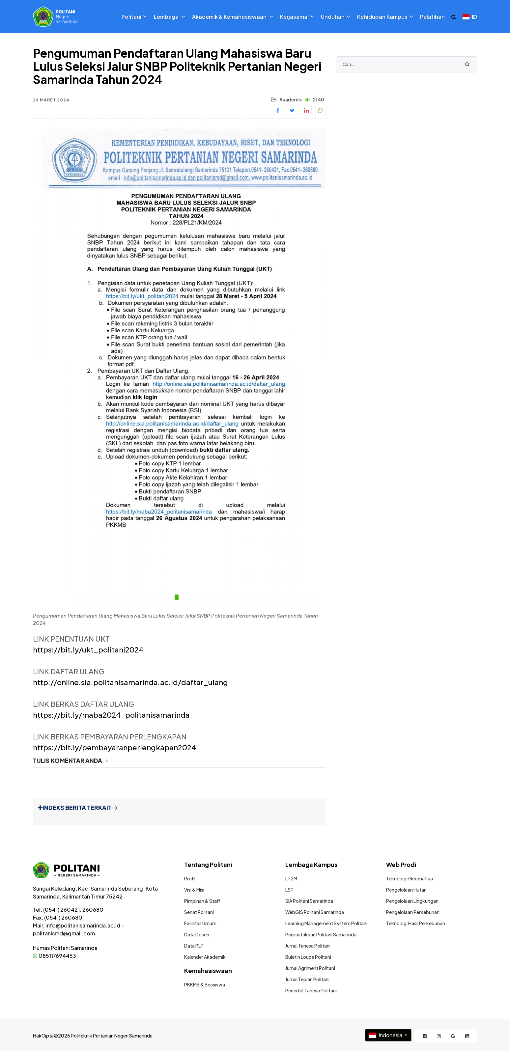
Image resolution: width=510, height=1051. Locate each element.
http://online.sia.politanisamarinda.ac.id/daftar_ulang (130, 682)
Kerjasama (297, 17)
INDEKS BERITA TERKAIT (77, 807)
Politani (134, 17)
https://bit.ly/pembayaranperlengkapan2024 (114, 747)
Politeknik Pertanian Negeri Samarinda (112, 1035)
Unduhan (336, 17)
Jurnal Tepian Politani (307, 979)
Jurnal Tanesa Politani (307, 946)
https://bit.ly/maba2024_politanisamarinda (111, 714)
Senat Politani (199, 912)
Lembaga (169, 17)
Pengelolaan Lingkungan (412, 901)
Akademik (290, 99)
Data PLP (194, 946)
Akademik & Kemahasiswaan (232, 17)
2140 (314, 99)
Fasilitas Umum (200, 923)
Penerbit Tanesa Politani (311, 990)
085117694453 (54, 955)
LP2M (291, 878)
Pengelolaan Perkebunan (412, 912)
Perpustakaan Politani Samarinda (320, 934)
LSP (289, 890)
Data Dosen (196, 934)
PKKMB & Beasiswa (204, 984)
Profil (189, 878)
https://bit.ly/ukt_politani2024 (88, 649)
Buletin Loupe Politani (308, 957)
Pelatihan (432, 17)
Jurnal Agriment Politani (310, 968)
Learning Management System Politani (326, 923)
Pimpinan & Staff (202, 901)
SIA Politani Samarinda (309, 901)
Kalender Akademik (205, 957)
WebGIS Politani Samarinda (314, 912)
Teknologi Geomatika (409, 878)
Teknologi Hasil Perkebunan (415, 923)
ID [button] (470, 16)
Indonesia (386, 1035)
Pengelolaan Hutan (406, 890)
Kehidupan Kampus (385, 17)
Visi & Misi (194, 890)
